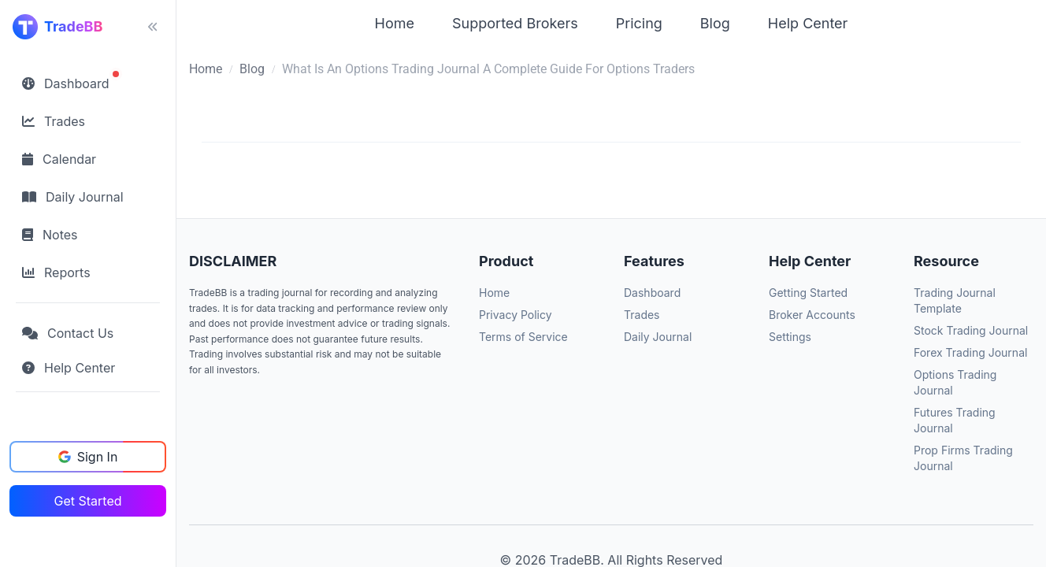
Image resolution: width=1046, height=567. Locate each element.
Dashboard (652, 292)
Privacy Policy (515, 314)
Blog (715, 23)
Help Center (808, 23)
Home (394, 23)
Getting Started (808, 292)
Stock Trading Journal (971, 330)
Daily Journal (658, 336)
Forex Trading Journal (970, 352)
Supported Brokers (515, 23)
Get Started (87, 501)
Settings (790, 336)
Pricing (639, 23)
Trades (642, 314)
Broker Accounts (812, 314)
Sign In (88, 457)
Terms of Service (523, 336)
